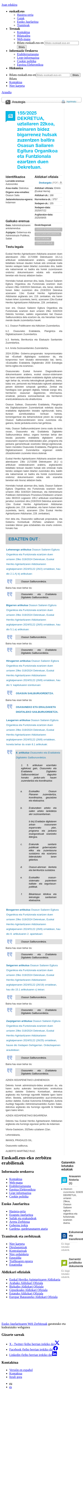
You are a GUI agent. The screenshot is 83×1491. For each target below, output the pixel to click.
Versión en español (21, 1370)
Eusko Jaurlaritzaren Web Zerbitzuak (24, 1323)
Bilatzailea (23, 35)
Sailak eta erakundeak (22, 1218)
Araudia (7, 92)
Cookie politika (26, 61)
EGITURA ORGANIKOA (48, 234)
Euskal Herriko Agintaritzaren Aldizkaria (34, 1279)
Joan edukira (9, 4)
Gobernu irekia (18, 1225)
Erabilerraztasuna (28, 54)
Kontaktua (23, 32)
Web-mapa (23, 39)
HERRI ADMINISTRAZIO (48, 229)
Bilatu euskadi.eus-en (30, 42)
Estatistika (15, 1264)
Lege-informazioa (28, 57)
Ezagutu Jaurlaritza (21, 1214)
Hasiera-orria (25, 14)
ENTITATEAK (43, 238)
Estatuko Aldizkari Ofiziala (26, 1293)
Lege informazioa (20, 1193)
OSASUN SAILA (44, 243)
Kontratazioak (18, 1250)
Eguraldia (15, 1257)
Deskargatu (48, 182)
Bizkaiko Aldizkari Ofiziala (26, 1286)
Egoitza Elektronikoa (30, 64)
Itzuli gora (15, 1377)
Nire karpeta (17, 85)
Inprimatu (71, 101)
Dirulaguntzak (18, 1247)
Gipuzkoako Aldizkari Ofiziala (28, 1290)
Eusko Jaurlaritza (28, 21)
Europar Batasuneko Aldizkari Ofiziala (33, 1297)
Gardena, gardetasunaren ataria (28, 1228)
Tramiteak (23, 25)
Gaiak (20, 18)
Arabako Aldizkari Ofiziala (26, 1283)
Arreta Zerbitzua (19, 1221)
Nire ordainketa (19, 1254)
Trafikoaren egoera (21, 1261)
